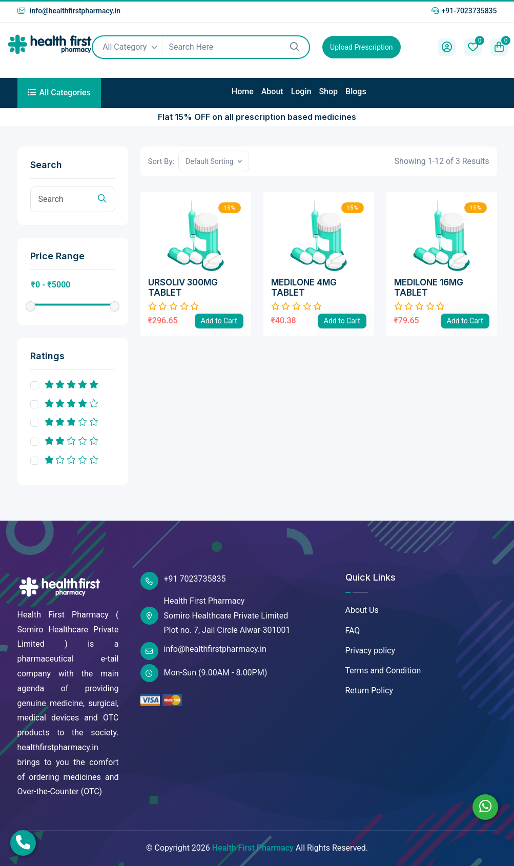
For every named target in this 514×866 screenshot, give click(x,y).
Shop (328, 91)
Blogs (355, 91)
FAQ (352, 630)
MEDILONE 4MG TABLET (304, 287)
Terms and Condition (383, 670)
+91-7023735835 (464, 11)
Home (243, 91)
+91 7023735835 (183, 581)
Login (301, 91)
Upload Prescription (361, 47)
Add (219, 321)
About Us (362, 610)
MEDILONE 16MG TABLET (428, 287)
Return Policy (369, 690)
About (272, 91)
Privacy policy (370, 650)
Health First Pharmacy (253, 848)
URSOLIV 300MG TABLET (183, 287)
